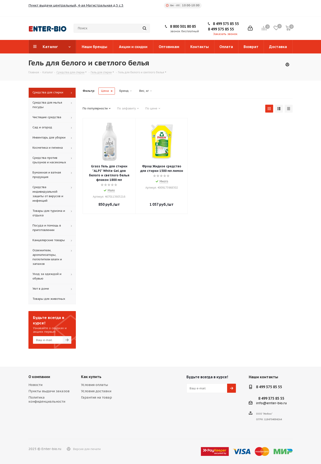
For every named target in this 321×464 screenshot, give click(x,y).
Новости (35, 385)
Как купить (91, 376)
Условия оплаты (94, 385)
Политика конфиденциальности (46, 399)
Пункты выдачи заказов (49, 391)
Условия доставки (96, 391)
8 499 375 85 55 (226, 23)
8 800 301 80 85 (183, 26)
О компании (39, 376)
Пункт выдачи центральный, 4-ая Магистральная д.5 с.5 (75, 5)
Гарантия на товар (96, 397)
